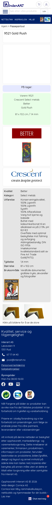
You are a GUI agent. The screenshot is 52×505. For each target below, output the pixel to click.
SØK (44, 11)
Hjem (4, 26)
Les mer (5, 496)
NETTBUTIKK (7, 19)
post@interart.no (16, 359)
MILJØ (32, 19)
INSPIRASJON (21, 19)
